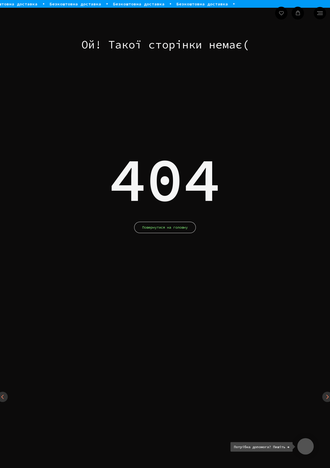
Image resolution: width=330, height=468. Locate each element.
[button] (281, 13)
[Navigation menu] (320, 13)
